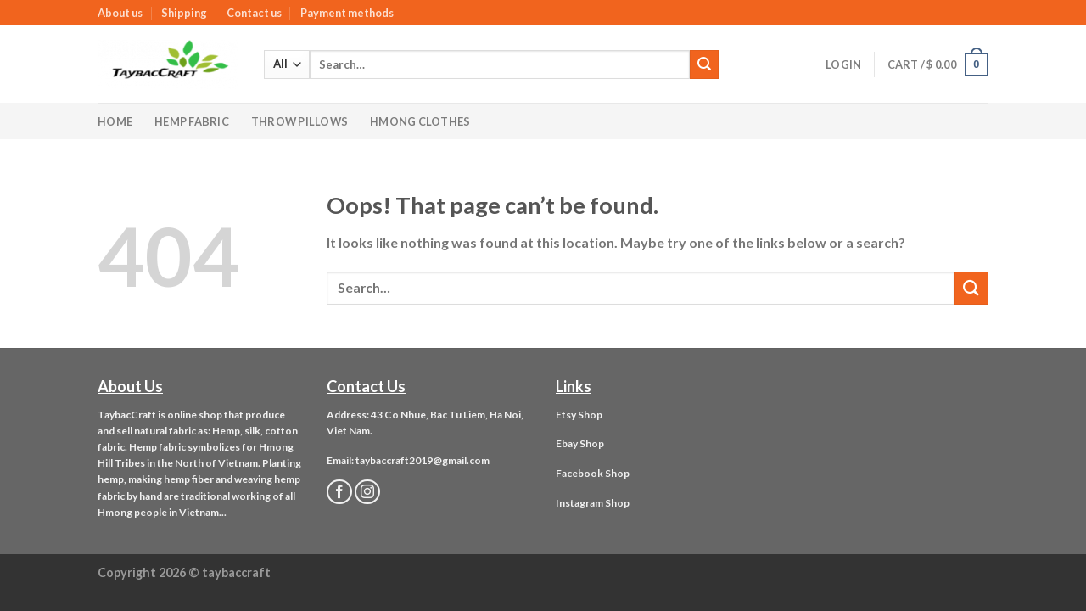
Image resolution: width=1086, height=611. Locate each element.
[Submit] (704, 64)
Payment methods (347, 13)
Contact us (254, 13)
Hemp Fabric (191, 121)
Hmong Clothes (420, 121)
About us (120, 13)
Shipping (184, 13)
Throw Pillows (299, 121)
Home (115, 121)
